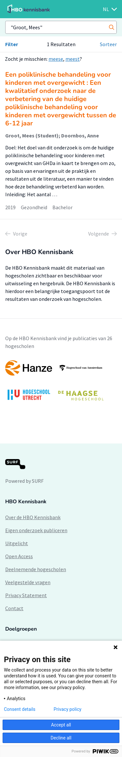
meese (55, 59)
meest (72, 59)
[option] (61, 383)
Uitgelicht (16, 543)
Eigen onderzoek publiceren (36, 530)
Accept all (61, 724)
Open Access (19, 556)
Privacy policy (67, 709)
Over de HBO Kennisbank (33, 517)
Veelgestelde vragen (27, 582)
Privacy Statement (26, 595)
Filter (11, 44)
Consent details (19, 709)
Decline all (61, 737)
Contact (14, 608)
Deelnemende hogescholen (35, 569)
